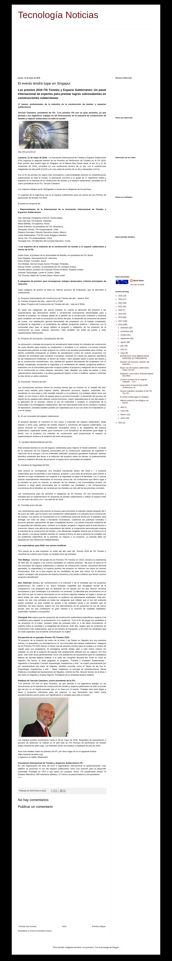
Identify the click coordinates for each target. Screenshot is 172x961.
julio (122, 346)
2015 (120, 423)
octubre (123, 335)
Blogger (115, 947)
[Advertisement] (86, 50)
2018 (120, 317)
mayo (123, 353)
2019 (120, 314)
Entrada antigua (98, 926)
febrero (123, 414)
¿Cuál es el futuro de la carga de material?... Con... (133, 380)
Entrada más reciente (27, 926)
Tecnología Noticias (58, 15)
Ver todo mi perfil (137, 285)
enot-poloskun (88, 947)
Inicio (64, 926)
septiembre (125, 338)
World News (138, 281)
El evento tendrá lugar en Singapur (134, 397)
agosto (123, 342)
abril (122, 407)
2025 (120, 296)
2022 (120, 306)
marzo (123, 411)
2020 (120, 310)
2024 (120, 299)
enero (123, 418)
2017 (120, 321)
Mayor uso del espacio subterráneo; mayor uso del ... (135, 369)
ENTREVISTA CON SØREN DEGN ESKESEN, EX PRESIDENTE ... (134, 357)
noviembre (125, 331)
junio (122, 349)
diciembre (124, 328)
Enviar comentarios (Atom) (41, 931)
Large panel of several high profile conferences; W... (134, 386)
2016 (120, 325)
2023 (120, 303)
